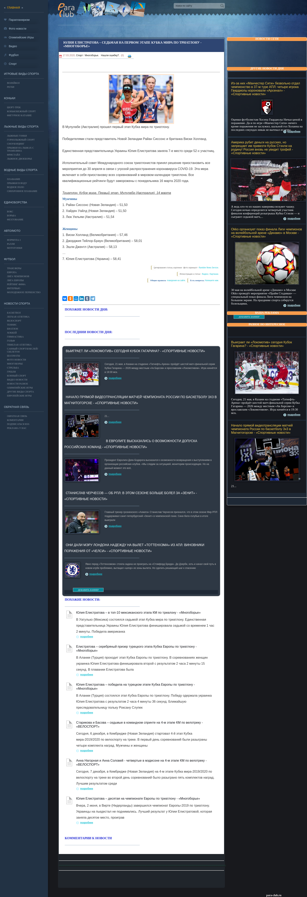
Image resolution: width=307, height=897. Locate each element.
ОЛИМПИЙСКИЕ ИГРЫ (20, 387)
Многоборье (91, 55)
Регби (10, 87)
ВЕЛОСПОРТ (14, 320)
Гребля (11, 371)
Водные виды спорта (20, 170)
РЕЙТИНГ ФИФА (16, 284)
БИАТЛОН (12, 328)
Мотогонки (14, 248)
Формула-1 (14, 240)
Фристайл (13, 154)
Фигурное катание (19, 115)
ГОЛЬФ (11, 340)
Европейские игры (19, 395)
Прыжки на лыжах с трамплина (20, 149)
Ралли (11, 244)
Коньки (9, 98)
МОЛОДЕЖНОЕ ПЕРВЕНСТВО (24, 292)
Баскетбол (14, 312)
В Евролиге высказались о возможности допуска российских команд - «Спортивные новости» (130, 444)
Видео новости (17, 379)
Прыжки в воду (17, 183)
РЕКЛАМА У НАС (16, 428)
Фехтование (15, 219)
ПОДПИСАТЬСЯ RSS (18, 424)
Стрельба (13, 367)
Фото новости (16, 359)
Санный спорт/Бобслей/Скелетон (22, 350)
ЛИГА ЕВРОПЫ (15, 280)
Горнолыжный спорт (21, 139)
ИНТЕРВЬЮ (13, 288)
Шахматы (13, 355)
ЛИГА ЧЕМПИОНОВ (18, 276)
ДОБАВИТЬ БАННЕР (249, 317)
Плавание (13, 179)
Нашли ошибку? (110, 55)
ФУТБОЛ (9, 259)
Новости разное (17, 383)
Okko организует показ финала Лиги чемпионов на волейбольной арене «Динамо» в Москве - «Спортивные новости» (266, 233)
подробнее (293, 131)
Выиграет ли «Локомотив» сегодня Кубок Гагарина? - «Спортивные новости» (261, 344)
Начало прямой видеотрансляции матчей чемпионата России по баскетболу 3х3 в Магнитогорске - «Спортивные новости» (262, 429)
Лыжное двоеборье (19, 158)
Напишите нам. (212, 280)
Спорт (79, 55)
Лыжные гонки (17, 135)
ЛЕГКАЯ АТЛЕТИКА (18, 316)
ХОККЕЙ (12, 332)
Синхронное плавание (22, 191)
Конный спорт (16, 375)
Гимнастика (15, 336)
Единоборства (15, 202)
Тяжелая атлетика (19, 344)
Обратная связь (16, 407)
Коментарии (15, 420)
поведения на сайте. (176, 280)
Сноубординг (15, 143)
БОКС (10, 211)
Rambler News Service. (209, 267)
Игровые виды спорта (21, 73)
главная (13, 7)
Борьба (11, 215)
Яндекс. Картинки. (210, 274)
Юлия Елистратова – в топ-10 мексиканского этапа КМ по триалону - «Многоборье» (138, 612)
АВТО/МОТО (12, 230)
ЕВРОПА (12, 272)
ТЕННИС (12, 324)
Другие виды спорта (20, 391)
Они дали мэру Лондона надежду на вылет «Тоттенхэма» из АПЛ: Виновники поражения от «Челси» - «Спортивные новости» (134, 548)
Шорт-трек (14, 107)
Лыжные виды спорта (21, 126)
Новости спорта (17, 303)
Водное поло (15, 187)
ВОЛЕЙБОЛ (13, 83)
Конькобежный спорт (21, 111)
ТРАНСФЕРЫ (14, 268)
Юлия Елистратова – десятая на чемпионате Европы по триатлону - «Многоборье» (138, 798)
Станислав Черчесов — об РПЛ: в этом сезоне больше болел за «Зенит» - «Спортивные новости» (130, 496)
